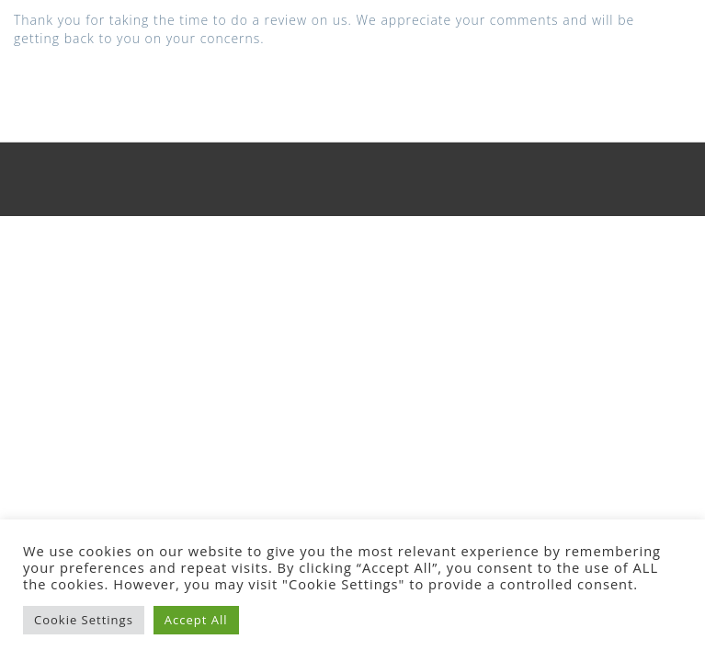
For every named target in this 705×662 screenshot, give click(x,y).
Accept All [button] (196, 619)
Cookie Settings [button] (83, 619)
